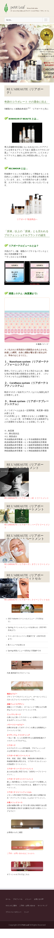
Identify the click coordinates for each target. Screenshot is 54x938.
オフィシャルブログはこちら (18, 874)
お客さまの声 (38, 899)
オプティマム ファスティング (18, 735)
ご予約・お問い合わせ (27, 905)
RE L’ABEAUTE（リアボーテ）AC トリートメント (26, 498)
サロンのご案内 (11, 905)
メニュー (28, 899)
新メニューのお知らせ (16, 645)
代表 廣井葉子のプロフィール (18, 673)
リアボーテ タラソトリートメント (20, 779)
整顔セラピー (12, 694)
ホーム (8, 899)
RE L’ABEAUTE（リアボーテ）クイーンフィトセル (27, 599)
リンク (26, 912)
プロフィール (17, 899)
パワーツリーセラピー (15, 724)
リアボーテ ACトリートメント (18, 755)
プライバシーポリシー (13, 912)
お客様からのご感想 (14, 832)
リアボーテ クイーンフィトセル (19, 792)
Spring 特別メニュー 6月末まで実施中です (24, 650)
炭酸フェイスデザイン (15, 704)
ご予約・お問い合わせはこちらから (21, 853)
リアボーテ (11, 745)
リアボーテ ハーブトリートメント (20, 768)
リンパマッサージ (14, 714)
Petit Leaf (25, 925)
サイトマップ (42, 905)
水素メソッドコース (14, 802)
